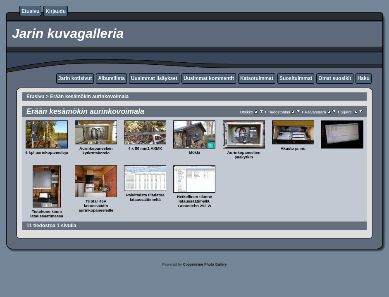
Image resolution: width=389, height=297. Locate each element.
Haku (364, 78)
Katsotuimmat (256, 78)
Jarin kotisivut (75, 78)
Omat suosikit (334, 78)
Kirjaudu (55, 11)
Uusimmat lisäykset (154, 78)
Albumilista (111, 78)
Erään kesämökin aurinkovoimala (89, 96)
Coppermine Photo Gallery (205, 264)
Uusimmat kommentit (209, 78)
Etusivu (30, 11)
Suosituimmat (295, 78)
